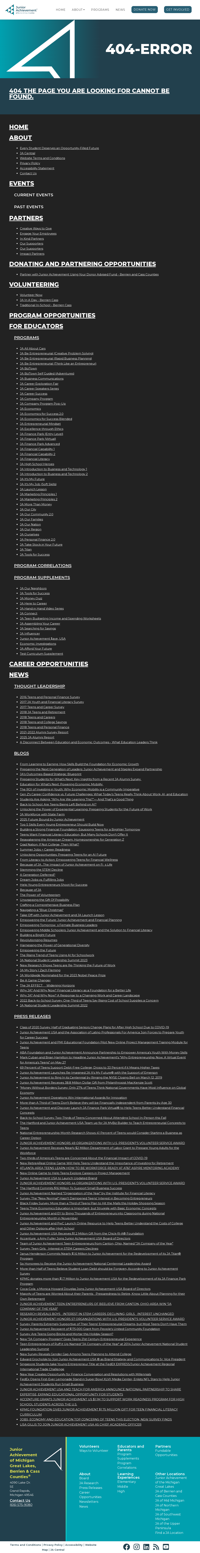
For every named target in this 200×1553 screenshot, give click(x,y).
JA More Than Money (36, 504)
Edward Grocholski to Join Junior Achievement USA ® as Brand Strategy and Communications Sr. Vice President (102, 1359)
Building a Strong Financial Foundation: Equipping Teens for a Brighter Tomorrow (80, 829)
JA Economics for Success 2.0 (41, 414)
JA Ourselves (29, 534)
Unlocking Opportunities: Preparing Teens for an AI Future (63, 854)
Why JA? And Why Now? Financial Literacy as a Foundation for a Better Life (75, 990)
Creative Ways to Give (36, 228)
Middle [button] (122, 1486)
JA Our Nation (30, 524)
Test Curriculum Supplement (41, 653)
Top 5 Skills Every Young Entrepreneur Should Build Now (62, 824)
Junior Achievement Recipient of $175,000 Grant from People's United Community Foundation (90, 1329)
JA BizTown (28, 368)
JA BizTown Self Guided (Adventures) (47, 373)
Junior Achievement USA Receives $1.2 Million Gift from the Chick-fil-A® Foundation (82, 1233)
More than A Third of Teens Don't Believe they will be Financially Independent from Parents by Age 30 (96, 1103)
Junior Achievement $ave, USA (43, 638)
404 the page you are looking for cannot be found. (89, 93)
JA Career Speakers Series (39, 388)
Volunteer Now (31, 295)
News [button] (83, 1506)
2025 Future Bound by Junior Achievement (52, 819)
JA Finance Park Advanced (40, 444)
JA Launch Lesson (33, 489)
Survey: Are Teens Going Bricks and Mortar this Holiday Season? (66, 1334)
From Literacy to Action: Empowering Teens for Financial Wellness (69, 860)
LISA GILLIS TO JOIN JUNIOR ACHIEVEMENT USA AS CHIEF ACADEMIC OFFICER (80, 1424)
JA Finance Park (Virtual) (38, 439)
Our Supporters (31, 243)
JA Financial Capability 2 (37, 454)
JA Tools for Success (35, 554)
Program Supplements (42, 577)
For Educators (36, 326)
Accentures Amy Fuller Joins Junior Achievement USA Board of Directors (75, 1238)
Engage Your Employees (38, 233)
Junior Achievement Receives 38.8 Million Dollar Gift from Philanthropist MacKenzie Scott (86, 1082)
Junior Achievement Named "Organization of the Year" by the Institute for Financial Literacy (87, 1193)
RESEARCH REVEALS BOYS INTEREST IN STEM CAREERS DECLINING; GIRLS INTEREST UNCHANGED (97, 1314)
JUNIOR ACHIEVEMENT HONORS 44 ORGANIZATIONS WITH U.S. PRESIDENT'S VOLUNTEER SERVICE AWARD (102, 1183)
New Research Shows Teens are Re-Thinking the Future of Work (67, 965)
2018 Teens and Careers (37, 717)
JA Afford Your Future (36, 648)
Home (61, 10)
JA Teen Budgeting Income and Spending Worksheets (60, 618)
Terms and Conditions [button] (25, 1544)
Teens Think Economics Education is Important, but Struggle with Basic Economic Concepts (88, 1208)
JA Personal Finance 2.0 (37, 539)
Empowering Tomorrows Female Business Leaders (58, 925)
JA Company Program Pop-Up (43, 403)
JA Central (27, 153)
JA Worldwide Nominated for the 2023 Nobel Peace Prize (63, 975)
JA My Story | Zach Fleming (40, 970)
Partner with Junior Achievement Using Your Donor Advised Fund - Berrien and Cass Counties (89, 274)
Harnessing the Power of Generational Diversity (54, 945)
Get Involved (177, 9)
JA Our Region (30, 529)
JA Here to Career (33, 603)
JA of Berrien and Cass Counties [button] (168, 1493)
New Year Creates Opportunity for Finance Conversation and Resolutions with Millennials (85, 1374)
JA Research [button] (88, 1483)
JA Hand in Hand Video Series (42, 608)
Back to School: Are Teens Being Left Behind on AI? (58, 804)
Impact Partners (32, 254)
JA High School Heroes (37, 464)
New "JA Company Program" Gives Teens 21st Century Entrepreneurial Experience (81, 1339)
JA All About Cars (33, 348)
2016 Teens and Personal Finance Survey (50, 697)
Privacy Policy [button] (53, 1544)
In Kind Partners (32, 238)
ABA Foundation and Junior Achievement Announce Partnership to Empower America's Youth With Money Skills (103, 1052)
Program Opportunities (52, 315)
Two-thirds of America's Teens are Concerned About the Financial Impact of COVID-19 (83, 1158)
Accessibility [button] (74, 1544)
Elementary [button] (126, 1482)
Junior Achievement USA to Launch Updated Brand (58, 1178)
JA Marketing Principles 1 (38, 494)
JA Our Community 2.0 (36, 514)
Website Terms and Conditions (42, 158)
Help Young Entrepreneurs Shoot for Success (53, 885)
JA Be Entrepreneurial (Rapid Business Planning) (56, 358)
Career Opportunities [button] (90, 1495)
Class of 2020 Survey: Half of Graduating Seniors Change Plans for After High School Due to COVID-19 (94, 1027)
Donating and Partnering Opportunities (82, 264)
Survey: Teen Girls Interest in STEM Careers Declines (59, 1248)
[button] (84, 10)
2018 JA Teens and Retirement (42, 712)
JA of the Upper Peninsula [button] (167, 1526)
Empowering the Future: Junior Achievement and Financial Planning (71, 920)
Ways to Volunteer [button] (93, 1451)
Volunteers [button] (89, 1446)
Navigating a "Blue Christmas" (41, 910)
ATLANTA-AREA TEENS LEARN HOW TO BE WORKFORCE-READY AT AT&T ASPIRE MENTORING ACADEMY (99, 1168)
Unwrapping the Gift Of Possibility (44, 900)
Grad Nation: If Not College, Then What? (49, 844)
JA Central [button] (57, 1549)
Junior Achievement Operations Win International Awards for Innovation (73, 1097)
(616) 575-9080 (21, 1505)
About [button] (84, 1474)
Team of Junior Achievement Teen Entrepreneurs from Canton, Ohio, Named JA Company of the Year (96, 1243)
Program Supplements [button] (128, 1456)
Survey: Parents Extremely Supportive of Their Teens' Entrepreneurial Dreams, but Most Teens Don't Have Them (103, 1324)
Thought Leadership (39, 686)
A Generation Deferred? (37, 875)
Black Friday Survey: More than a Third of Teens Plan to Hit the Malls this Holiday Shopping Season (92, 1203)
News (120, 10)
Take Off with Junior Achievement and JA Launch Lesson (62, 915)
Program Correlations (42, 565)
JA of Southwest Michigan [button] (168, 1517)
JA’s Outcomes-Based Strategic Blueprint (50, 774)
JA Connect (28, 613)
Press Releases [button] (90, 1488)
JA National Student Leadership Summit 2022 (54, 1005)
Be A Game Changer (35, 980)
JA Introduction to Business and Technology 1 (53, 469)
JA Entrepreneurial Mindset (40, 424)
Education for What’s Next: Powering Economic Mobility (61, 784)
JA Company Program (36, 399)
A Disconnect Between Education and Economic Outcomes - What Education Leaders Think (88, 742)
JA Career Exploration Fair (39, 384)
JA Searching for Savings (38, 628)
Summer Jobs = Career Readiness (45, 849)
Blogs (21, 753)
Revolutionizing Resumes (38, 940)
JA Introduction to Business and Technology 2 (54, 474)
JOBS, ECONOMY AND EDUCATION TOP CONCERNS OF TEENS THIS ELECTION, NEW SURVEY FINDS (96, 1419)
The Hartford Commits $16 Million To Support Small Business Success (71, 1188)
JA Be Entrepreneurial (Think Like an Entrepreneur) (58, 363)
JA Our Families (31, 519)
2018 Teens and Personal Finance (44, 727)
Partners (26, 218)
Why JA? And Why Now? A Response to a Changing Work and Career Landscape (80, 995)
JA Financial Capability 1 (37, 449)
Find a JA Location (169, 1533)
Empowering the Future (38, 950)
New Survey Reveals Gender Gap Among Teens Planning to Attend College (75, 1354)
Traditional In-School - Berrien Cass (45, 305)
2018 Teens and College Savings (43, 722)
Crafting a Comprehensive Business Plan (50, 905)
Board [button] (84, 1478)
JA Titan (26, 549)
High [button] (121, 1491)
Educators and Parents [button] (130, 1448)
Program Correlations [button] (126, 1465)
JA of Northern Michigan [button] (167, 1508)
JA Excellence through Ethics (41, 429)
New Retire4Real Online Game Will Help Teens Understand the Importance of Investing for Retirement (97, 1163)
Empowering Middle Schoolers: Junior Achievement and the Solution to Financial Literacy (86, 930)
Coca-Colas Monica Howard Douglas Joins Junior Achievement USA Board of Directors (85, 1289)
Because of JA (30, 890)
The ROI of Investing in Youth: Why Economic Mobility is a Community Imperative (79, 789)
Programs (100, 10)
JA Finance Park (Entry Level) (41, 434)
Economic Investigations (38, 644)
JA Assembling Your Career (40, 623)
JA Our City (28, 509)
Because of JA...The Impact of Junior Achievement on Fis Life (66, 864)
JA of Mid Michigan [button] (169, 1500)
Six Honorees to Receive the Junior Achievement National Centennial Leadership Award (85, 1263)
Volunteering (34, 284)
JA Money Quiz (31, 598)
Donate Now (145, 9)
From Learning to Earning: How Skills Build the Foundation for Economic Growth (79, 764)
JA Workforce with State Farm (42, 814)
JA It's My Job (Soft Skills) (38, 484)
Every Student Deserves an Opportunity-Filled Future (59, 148)
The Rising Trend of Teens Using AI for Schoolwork (57, 955)
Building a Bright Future (37, 935)
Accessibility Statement (37, 168)
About (77, 10)
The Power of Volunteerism (40, 895)
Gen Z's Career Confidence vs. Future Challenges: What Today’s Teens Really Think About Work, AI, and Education (104, 794)
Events (21, 183)
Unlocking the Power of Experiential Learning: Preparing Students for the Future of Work (86, 809)
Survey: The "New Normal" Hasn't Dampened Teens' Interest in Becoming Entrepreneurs (86, 1198)
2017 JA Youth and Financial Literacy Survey (52, 702)
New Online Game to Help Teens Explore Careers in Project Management (75, 1173)
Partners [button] (163, 1446)
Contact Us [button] (20, 1500)
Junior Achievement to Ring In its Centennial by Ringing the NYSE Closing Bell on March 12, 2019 (91, 1077)
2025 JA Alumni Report (37, 737)
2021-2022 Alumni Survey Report (44, 732)
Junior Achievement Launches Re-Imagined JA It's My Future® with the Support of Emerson (89, 1072)
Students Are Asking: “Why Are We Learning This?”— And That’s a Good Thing (76, 799)
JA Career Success (33, 393)
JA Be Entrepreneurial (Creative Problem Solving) (57, 353)
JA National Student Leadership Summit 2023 (54, 960)
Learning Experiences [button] (128, 1475)
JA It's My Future (32, 479)
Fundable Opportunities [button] (166, 1453)
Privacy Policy (30, 163)
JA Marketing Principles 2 (38, 499)
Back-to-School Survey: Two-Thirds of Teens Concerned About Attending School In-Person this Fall (93, 1118)
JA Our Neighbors (33, 588)
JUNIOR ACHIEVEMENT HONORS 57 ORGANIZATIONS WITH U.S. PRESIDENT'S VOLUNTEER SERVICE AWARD (102, 1319)
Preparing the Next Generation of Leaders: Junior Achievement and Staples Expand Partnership (91, 769)
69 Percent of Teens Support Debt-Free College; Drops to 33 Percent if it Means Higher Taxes (89, 1067)
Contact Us (28, 173)
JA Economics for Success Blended (46, 419)
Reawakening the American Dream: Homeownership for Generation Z (72, 839)
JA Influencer (30, 633)
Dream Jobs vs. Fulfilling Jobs (42, 879)
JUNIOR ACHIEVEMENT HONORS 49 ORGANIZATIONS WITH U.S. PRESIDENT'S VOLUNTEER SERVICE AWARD (102, 1143)
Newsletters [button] (88, 1502)
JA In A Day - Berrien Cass (39, 300)
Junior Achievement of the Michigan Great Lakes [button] (171, 1482)
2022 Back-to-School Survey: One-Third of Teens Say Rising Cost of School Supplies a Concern (89, 1000)
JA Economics (30, 409)
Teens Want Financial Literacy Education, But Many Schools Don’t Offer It (74, 834)
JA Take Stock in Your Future (41, 544)
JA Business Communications (41, 378)
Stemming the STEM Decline (41, 870)
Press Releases (32, 1016)
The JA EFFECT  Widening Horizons (47, 985)
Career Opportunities (48, 664)
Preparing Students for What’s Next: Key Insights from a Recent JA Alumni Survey (80, 779)
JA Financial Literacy (35, 459)
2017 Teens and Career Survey (42, 707)
